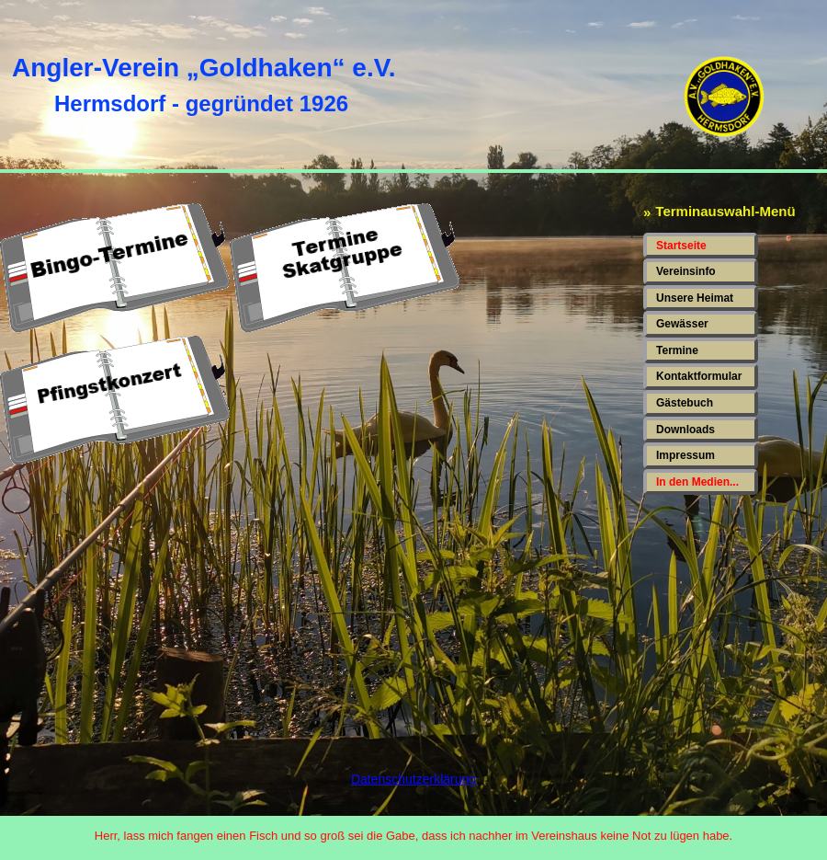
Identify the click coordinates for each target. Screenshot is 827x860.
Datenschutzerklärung (413, 779)
